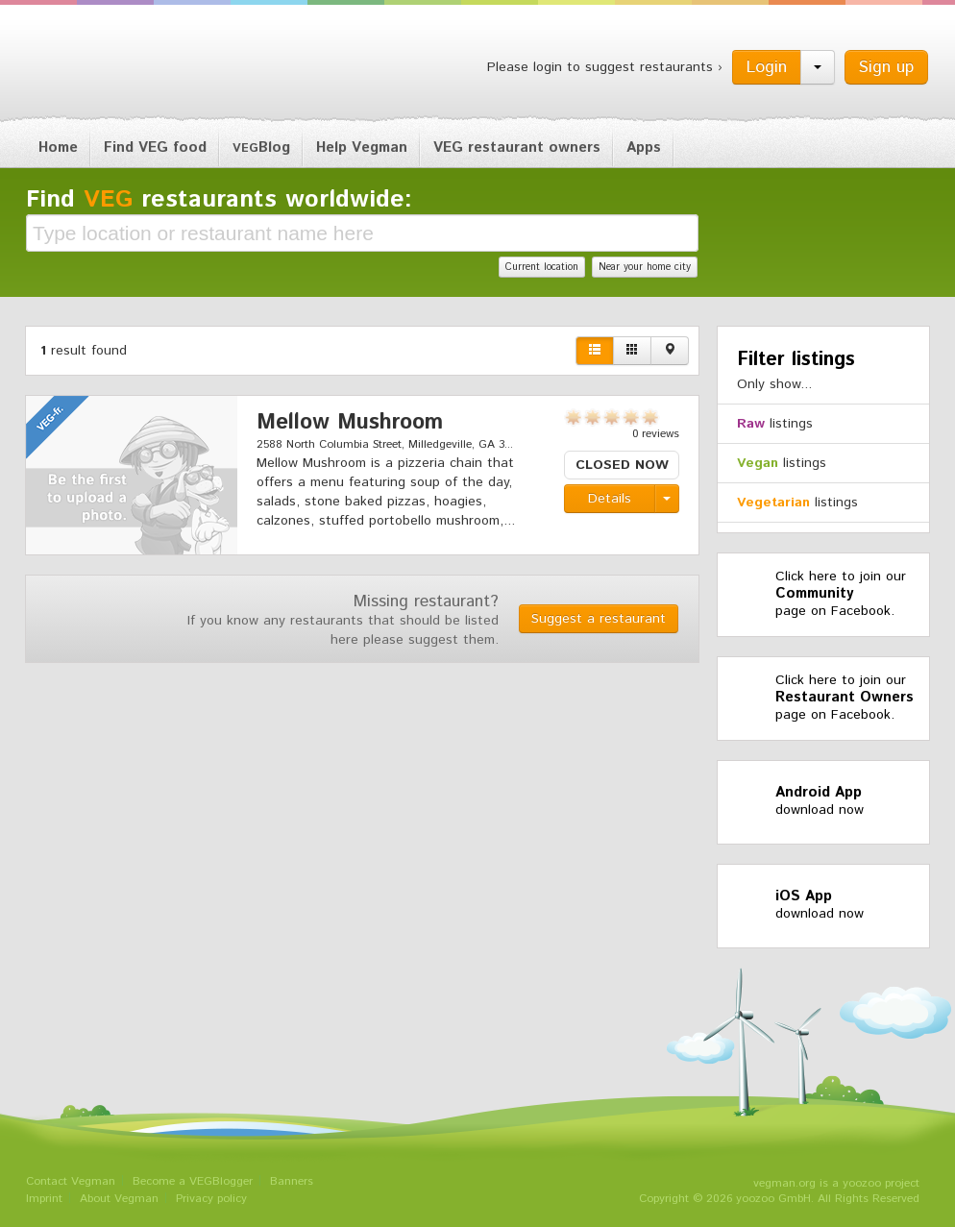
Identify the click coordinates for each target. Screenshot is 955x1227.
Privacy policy (211, 1198)
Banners (291, 1181)
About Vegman (119, 1198)
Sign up (886, 67)
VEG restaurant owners (516, 147)
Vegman (145, 65)
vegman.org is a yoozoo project (836, 1183)
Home (58, 147)
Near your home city (645, 267)
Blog (261, 147)
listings (775, 423)
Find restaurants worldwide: (219, 199)
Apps (643, 147)
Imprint (44, 1198)
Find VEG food (155, 147)
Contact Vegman (70, 1181)
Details (609, 498)
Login (767, 67)
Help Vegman (361, 147)
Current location (541, 267)
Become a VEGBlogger (193, 1181)
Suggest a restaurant (598, 618)
